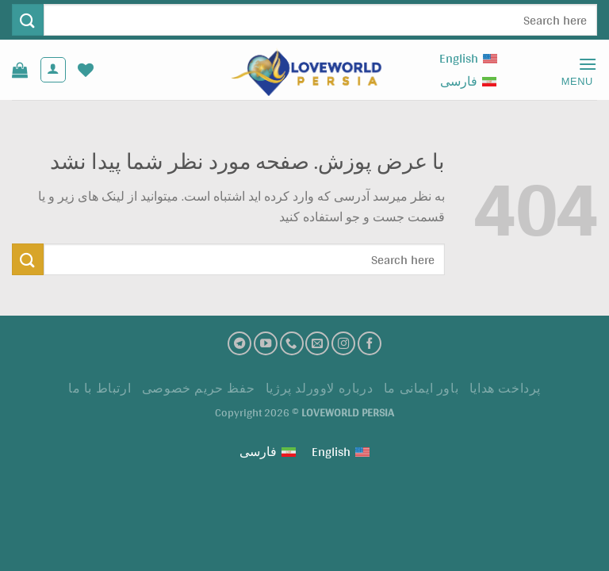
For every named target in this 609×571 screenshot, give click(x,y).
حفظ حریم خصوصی (198, 388)
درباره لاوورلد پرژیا (319, 388)
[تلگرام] (239, 343)
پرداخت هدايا (505, 388)
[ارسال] (28, 19)
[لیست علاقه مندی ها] (86, 69)
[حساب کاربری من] (53, 69)
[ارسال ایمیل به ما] (317, 343)
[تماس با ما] (292, 343)
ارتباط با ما (99, 388)
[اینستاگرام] (343, 343)
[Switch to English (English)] (468, 58)
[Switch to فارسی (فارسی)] (468, 81)
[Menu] (571, 70)
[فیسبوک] (369, 343)
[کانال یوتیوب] (266, 343)
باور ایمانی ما (421, 388)
